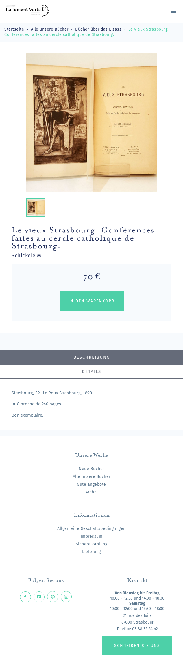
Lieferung (91, 551)
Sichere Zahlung (92, 544)
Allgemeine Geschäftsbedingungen (91, 528)
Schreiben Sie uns (137, 645)
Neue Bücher (91, 468)
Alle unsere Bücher (91, 476)
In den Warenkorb (92, 301)
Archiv (92, 492)
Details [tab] (91, 371)
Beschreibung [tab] (91, 357)
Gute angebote (91, 484)
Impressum (92, 536)
